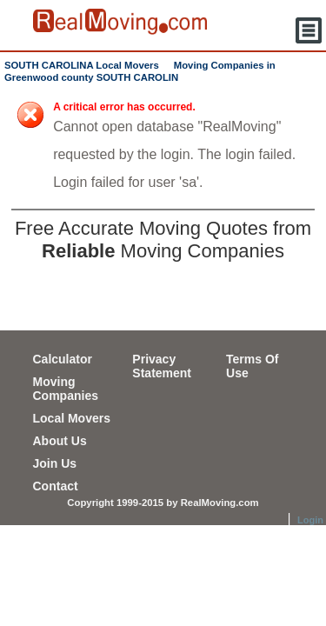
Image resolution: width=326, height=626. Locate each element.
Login (310, 520)
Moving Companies (65, 389)
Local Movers (71, 418)
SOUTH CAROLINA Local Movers (81, 65)
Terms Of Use (252, 366)
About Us (60, 441)
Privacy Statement (161, 366)
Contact (55, 486)
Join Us (55, 463)
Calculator (62, 359)
